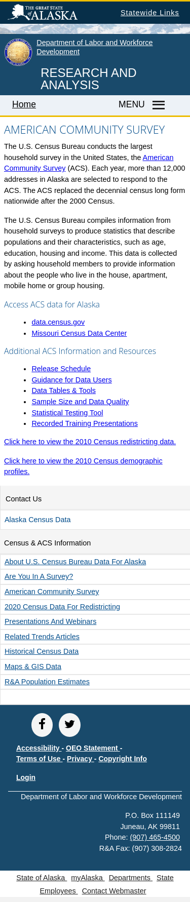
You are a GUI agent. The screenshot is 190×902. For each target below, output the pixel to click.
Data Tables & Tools (63, 390)
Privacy (80, 759)
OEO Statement (93, 748)
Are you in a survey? (39, 576)
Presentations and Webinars (50, 621)
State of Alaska (59, 13)
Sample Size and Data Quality (80, 402)
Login (25, 777)
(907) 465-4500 (155, 837)
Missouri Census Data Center (79, 333)
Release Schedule (61, 369)
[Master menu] (157, 105)
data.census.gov (58, 322)
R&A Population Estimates (47, 682)
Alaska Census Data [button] (37, 520)
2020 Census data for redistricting (62, 607)
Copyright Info (122, 759)
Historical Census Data (42, 651)
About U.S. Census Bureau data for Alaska (75, 562)
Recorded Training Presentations (84, 423)
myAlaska (87, 878)
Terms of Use (39, 759)
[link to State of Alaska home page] (18, 64)
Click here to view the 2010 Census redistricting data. (90, 442)
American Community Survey (52, 591)
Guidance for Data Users (71, 380)
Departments (131, 878)
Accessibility (39, 748)
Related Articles (42, 637)
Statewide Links (150, 13)
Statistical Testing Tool (67, 413)
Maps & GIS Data (33, 666)
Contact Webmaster (114, 891)
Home (24, 104)
